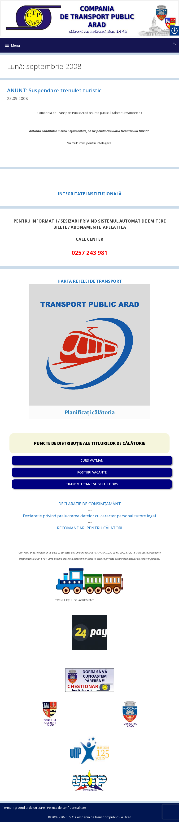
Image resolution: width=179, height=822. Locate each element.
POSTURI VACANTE (92, 472)
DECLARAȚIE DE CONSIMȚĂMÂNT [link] (89, 503)
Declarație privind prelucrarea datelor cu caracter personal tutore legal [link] (89, 515)
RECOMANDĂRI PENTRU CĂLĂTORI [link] (89, 528)
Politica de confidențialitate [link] (66, 807)
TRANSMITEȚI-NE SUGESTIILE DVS (92, 484)
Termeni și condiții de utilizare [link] (23, 807)
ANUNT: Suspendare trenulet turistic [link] (54, 90)
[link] (89, 17)
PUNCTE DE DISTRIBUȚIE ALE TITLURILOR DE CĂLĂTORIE (89, 443)
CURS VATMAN (91, 460)
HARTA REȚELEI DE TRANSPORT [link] (89, 281)
